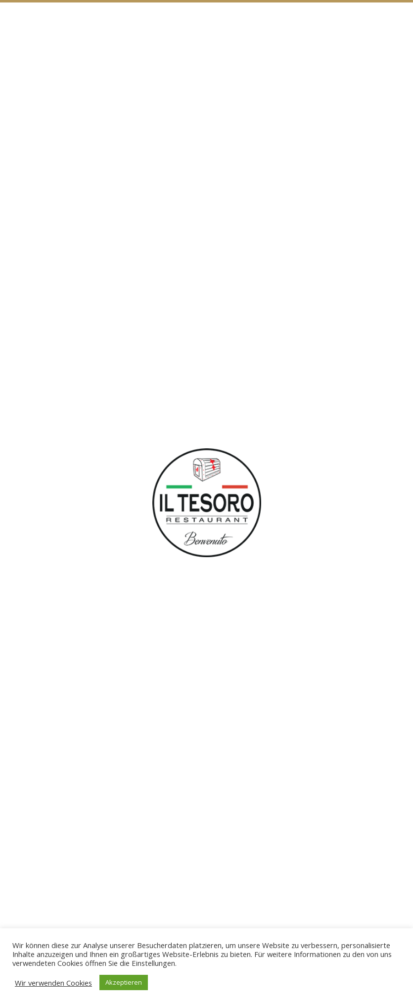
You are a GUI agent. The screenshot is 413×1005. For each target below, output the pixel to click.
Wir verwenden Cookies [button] (53, 982)
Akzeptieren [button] (123, 982)
